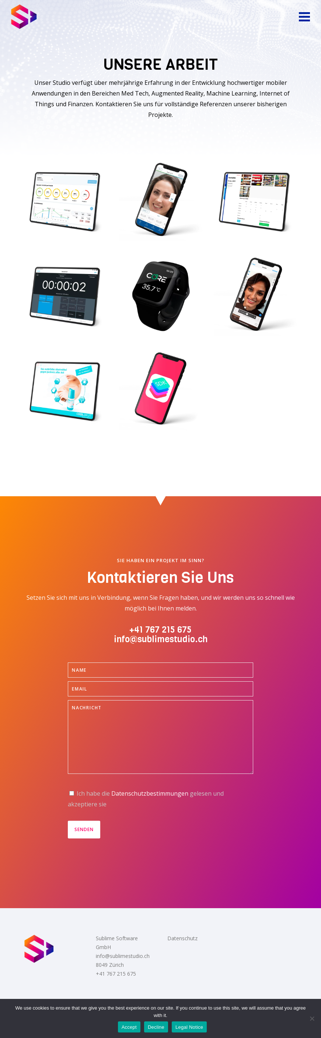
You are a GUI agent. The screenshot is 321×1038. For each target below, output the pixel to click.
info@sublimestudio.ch (160, 639)
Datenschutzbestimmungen (150, 793)
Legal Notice (189, 1027)
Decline (156, 1027)
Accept (129, 1027)
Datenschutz (182, 938)
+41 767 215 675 (160, 630)
